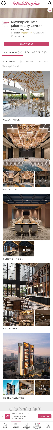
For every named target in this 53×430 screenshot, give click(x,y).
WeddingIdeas (26, 426)
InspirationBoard (37, 426)
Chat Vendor (26, 44)
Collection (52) (12, 52)
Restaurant (11, 328)
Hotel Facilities (13, 397)
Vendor (16, 425)
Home (5, 425)
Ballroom (10, 189)
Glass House (11, 119)
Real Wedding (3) (36, 52)
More (48, 425)
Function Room (13, 258)
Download (45, 416)
